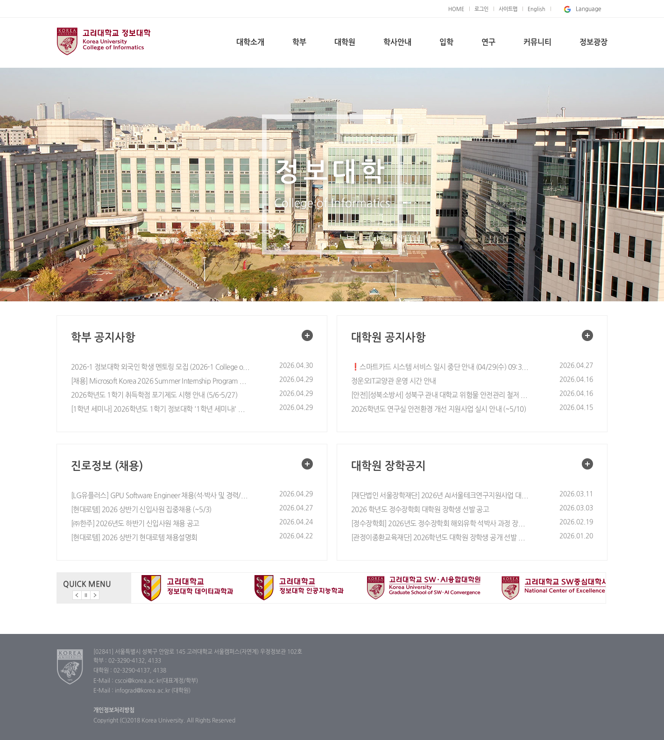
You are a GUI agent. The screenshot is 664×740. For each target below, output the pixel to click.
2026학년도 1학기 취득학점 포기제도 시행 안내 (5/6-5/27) (154, 395)
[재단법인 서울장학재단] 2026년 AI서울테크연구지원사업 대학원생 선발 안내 (440, 496)
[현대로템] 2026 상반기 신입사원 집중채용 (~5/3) (141, 510)
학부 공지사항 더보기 (307, 335)
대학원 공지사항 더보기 (587, 335)
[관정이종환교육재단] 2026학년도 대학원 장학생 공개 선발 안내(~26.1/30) (440, 538)
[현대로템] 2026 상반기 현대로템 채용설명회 (134, 538)
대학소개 (250, 42)
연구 (488, 42)
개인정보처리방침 (113, 710)
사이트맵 (508, 9)
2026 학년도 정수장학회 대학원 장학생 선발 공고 (420, 510)
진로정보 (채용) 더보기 (307, 464)
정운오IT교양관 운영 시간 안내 (393, 381)
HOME (456, 9)
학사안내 (397, 42)
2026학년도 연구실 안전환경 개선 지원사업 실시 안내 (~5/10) (438, 409)
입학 (446, 42)
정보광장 (593, 42)
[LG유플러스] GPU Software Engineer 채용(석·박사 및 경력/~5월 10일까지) (160, 496)
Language (581, 9)
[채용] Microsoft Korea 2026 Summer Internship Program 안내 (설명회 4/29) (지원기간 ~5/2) (160, 381)
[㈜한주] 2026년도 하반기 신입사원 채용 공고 (135, 524)
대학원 (344, 42)
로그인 (481, 9)
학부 (299, 42)
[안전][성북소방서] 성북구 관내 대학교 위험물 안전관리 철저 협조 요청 (440, 395)
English (536, 9)
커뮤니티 (537, 42)
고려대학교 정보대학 (103, 41)
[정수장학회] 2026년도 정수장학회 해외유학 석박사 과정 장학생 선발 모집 (440, 524)
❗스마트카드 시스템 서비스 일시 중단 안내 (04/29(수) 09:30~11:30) (440, 367)
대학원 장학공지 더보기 (587, 464)
